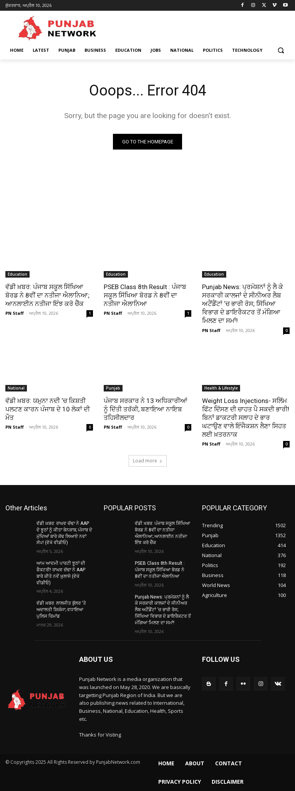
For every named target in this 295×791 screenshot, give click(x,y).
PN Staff (14, 313)
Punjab (113, 388)
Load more (147, 460)
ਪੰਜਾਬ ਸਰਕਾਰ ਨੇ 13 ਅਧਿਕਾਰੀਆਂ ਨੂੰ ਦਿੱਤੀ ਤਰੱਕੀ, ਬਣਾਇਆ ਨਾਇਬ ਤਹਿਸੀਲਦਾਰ (145, 409)
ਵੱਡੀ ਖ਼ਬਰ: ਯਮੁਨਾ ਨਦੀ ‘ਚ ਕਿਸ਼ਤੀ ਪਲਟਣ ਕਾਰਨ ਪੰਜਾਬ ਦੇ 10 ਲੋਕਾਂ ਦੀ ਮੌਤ (47, 409)
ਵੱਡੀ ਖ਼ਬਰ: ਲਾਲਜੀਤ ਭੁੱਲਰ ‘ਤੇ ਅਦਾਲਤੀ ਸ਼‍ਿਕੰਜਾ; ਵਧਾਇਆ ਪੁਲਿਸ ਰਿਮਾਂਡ (61, 609)
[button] (281, 50)
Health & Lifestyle (221, 388)
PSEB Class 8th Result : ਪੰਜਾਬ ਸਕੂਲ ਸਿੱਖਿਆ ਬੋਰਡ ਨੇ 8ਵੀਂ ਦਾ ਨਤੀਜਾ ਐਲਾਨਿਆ (145, 295)
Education (17, 274)
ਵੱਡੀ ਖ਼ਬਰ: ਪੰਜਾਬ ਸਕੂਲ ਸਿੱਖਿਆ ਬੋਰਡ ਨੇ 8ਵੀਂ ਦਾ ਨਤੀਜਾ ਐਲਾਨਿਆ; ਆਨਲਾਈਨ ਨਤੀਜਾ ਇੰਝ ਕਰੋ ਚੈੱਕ (47, 295)
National (16, 388)
